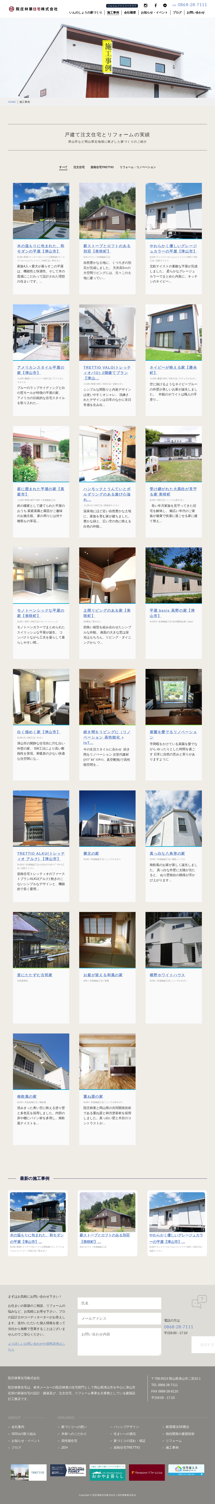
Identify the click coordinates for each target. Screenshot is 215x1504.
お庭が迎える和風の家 (103, 975)
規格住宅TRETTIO (127, 1446)
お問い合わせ (196, 12)
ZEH (64, 1446)
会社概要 (130, 12)
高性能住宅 (69, 1439)
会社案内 (18, 1425)
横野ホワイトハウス (167, 975)
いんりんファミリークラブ (122, 5)
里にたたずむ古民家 (35, 975)
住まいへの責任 (125, 1432)
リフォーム (174, 1439)
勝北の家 (91, 854)
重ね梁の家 (93, 1097)
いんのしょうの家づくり (85, 12)
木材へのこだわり (74, 1432)
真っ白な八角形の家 (167, 854)
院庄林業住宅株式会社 (104, 1494)
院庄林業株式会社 (127, 1494)
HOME (12, 101)
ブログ (177, 12)
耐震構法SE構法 (177, 1425)
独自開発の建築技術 (180, 1432)
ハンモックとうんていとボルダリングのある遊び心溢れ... (107, 494)
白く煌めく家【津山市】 (39, 732)
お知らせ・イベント (154, 12)
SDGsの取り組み (24, 1432)
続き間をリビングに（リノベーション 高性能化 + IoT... (107, 737)
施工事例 (113, 12)
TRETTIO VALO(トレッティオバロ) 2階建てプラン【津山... (107, 373)
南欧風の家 (27, 1097)
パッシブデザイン (126, 1425)
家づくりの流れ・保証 (130, 1439)
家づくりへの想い (74, 1425)
